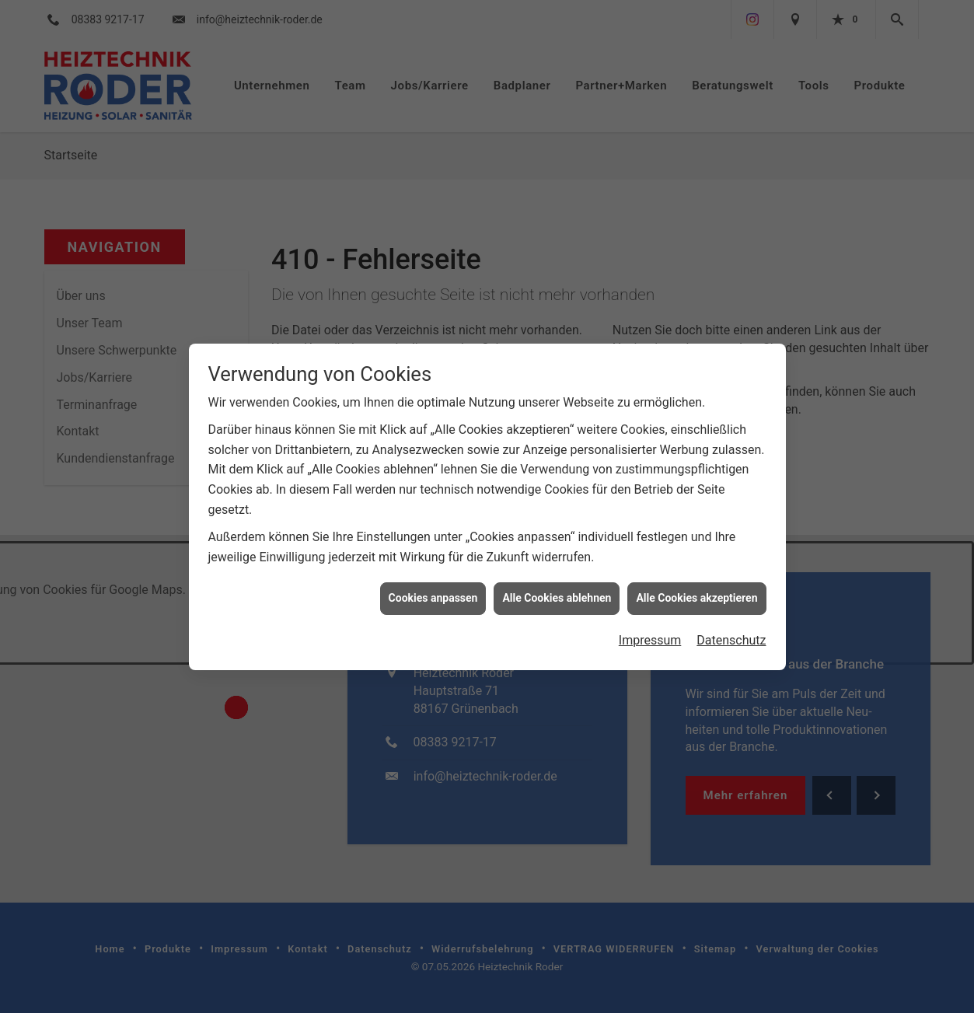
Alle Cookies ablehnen (556, 589)
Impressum (650, 631)
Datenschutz (731, 631)
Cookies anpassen (433, 589)
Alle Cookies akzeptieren (696, 589)
